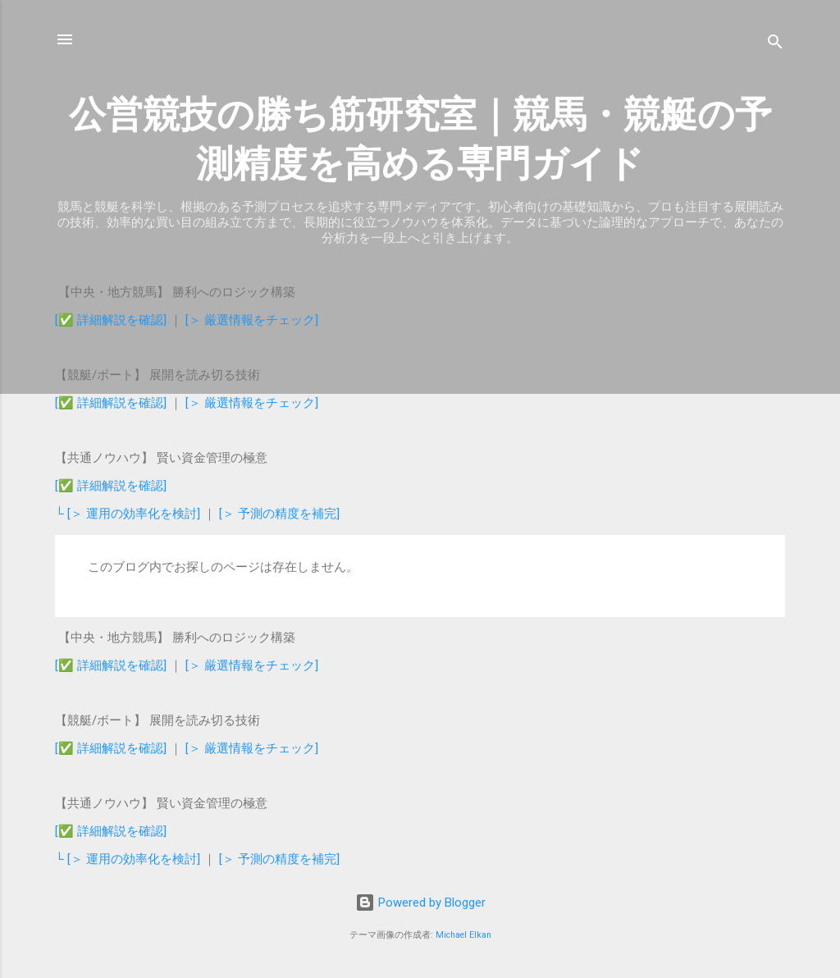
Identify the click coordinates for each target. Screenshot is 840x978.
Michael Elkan (463, 935)
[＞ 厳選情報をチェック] (251, 320)
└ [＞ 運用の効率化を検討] (129, 513)
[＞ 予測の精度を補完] (279, 513)
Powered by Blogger (420, 902)
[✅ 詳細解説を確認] (111, 320)
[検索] (775, 45)
